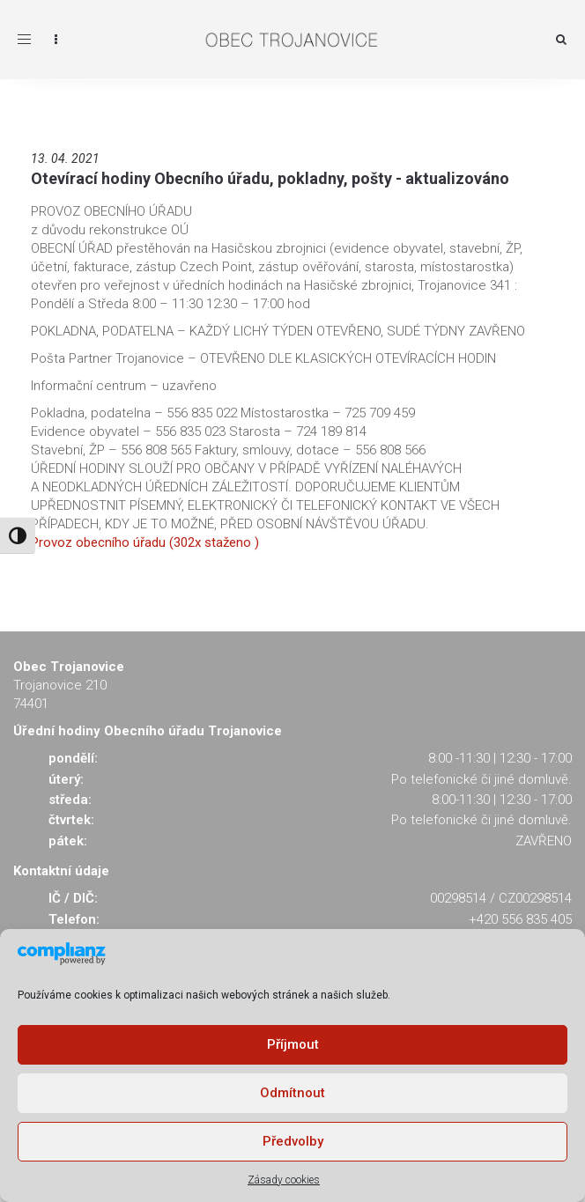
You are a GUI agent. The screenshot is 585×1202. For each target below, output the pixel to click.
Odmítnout (292, 1093)
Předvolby (293, 1141)
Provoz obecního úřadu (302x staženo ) (145, 542)
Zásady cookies (284, 1180)
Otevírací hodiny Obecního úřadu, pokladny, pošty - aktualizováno (270, 178)
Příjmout (293, 1044)
